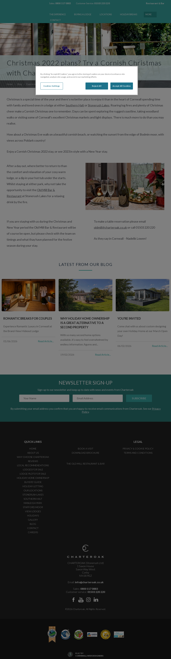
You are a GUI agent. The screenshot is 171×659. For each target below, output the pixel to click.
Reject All (96, 86)
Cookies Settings (51, 86)
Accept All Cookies (122, 86)
